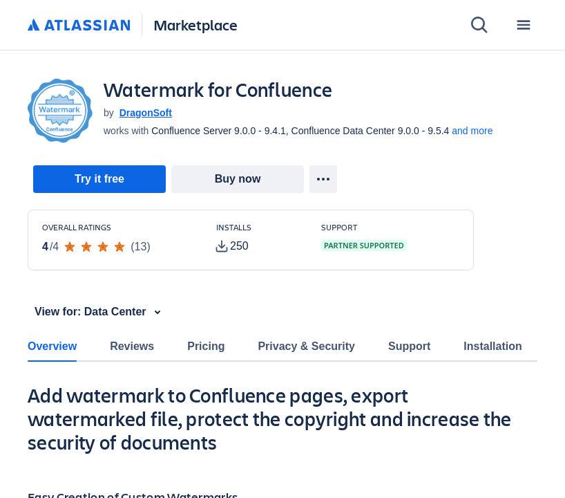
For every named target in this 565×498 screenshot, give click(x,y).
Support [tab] (409, 346)
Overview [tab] (52, 346)
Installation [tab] (492, 346)
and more (472, 130)
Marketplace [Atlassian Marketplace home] (195, 25)
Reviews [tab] (132, 346)
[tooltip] (232, 246)
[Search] (479, 25)
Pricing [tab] (205, 346)
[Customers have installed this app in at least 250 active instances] (257, 238)
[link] (99, 179)
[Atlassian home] (79, 25)
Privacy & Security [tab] (306, 346)
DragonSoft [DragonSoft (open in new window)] (145, 112)
